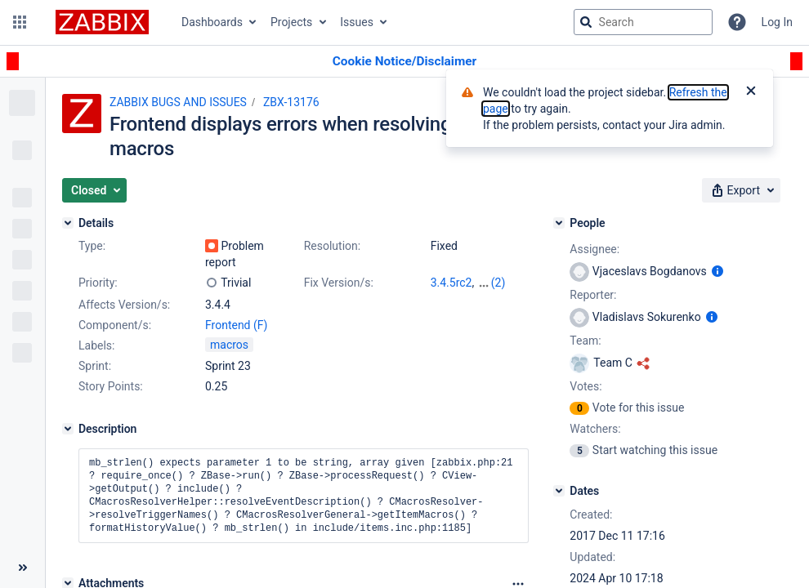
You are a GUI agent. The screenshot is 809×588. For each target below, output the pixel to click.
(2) (498, 282)
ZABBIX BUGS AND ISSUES (178, 102)
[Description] (68, 428)
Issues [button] (356, 22)
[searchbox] (643, 22)
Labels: (96, 345)
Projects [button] (291, 22)
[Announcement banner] (404, 62)
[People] (559, 223)
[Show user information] (717, 271)
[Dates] (559, 491)
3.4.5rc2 (451, 282)
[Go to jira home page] (102, 22)
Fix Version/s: (338, 282)
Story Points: (110, 386)
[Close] (751, 92)
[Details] (68, 223)
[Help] (737, 22)
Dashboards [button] (212, 22)
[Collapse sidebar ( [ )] (22, 567)
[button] (19, 22)
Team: (585, 340)
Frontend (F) (236, 325)
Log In (777, 22)
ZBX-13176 (291, 102)
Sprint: (94, 365)
